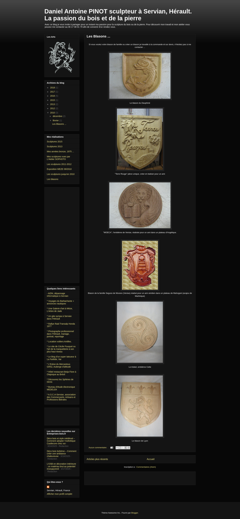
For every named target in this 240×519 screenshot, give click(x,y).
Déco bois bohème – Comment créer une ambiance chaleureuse (61, 454)
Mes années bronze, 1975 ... (60, 151)
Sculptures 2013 (54, 146)
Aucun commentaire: (98, 447)
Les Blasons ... (98, 36)
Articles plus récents (97, 459)
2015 (53, 100)
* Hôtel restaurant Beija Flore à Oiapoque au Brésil (61, 373)
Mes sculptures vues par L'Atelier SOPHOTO (58, 157)
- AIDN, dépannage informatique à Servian (57, 294)
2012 (53, 108)
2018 (53, 87)
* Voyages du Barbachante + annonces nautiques (60, 302)
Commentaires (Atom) (146, 467)
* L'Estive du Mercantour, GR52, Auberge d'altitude (59, 365)
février (56, 120)
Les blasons (52, 179)
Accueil (150, 459)
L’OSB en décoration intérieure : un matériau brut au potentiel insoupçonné (61, 466)
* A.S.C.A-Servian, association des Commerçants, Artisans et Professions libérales (61, 397)
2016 (53, 96)
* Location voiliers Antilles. (59, 341)
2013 (53, 104)
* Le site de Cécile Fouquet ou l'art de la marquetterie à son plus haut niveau (61, 349)
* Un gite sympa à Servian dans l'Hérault (59, 317)
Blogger (134, 513)
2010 (53, 112)
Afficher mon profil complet (59, 494)
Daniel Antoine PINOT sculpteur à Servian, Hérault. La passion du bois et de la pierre (118, 15)
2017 (53, 92)
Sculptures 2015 (54, 141)
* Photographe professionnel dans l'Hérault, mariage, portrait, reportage (60, 334)
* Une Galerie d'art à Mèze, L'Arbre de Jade (60, 309)
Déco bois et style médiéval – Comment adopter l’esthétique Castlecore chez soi (61, 441)
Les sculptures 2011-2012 (59, 164)
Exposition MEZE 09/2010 (59, 169)
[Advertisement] (122, 477)
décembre (58, 116)
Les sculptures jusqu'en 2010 (61, 174)
